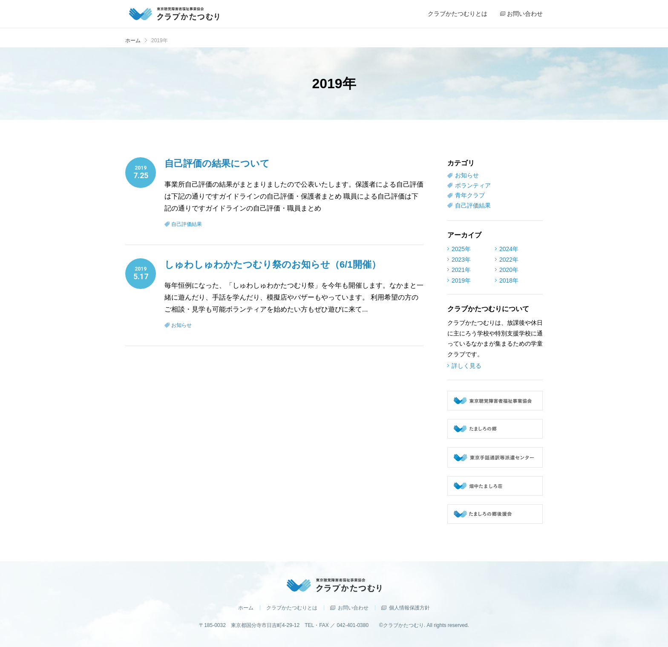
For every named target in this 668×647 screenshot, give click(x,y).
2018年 (508, 280)
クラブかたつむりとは (291, 608)
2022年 (508, 259)
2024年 (508, 249)
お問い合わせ (353, 608)
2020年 (508, 269)
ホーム (133, 40)
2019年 (461, 280)
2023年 (461, 259)
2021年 (461, 269)
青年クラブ (470, 195)
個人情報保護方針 (409, 608)
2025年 (461, 249)
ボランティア (473, 185)
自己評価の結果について (217, 163)
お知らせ (181, 325)
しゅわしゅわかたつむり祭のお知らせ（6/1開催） (272, 264)
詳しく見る (466, 365)
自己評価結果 (186, 224)
